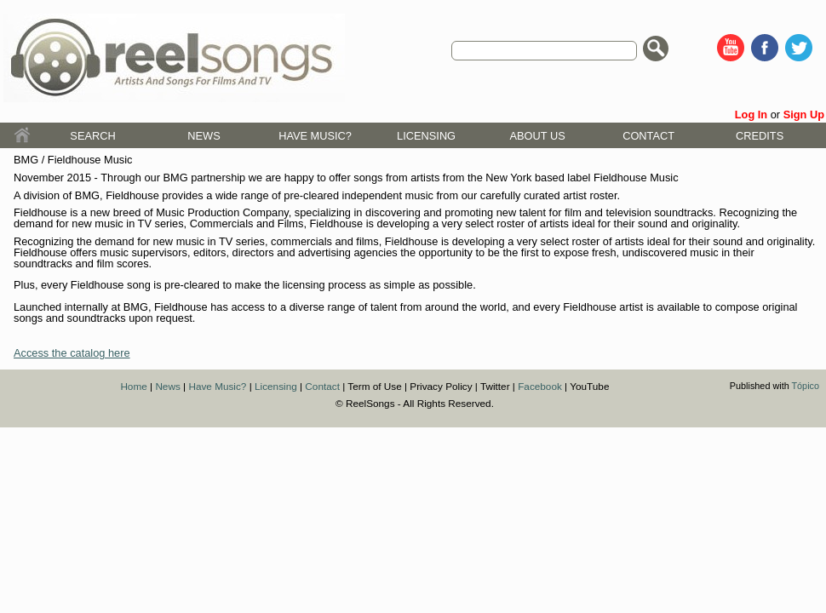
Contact (648, 135)
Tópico (805, 386)
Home (133, 386)
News (203, 135)
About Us (537, 135)
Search (92, 135)
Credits (759, 135)
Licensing (426, 135)
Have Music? (315, 135)
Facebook (540, 386)
